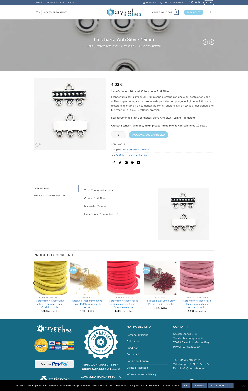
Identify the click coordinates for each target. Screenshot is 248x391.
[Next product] (205, 42)
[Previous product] (211, 42)
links (145, 155)
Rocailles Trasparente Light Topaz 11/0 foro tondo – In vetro (87, 304)
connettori (137, 155)
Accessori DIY (128, 46)
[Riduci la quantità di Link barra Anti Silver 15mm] (113, 134)
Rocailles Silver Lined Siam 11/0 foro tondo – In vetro (160, 302)
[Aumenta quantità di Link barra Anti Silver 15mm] (124, 134)
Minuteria (144, 149)
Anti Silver (121, 155)
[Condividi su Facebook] (114, 162)
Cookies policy (221, 385)
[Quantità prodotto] (118, 134)
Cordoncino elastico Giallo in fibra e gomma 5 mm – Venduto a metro (50, 304)
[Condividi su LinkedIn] (138, 162)
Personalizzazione (55, 2)
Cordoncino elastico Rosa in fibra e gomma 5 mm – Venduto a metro (197, 304)
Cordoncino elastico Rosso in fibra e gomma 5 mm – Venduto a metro (123, 304)
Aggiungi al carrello (148, 134)
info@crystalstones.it (194, 368)
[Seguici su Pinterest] (199, 2)
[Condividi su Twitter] (120, 162)
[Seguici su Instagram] (192, 2)
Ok (186, 385)
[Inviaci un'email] (196, 2)
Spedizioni (133, 348)
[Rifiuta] (243, 386)
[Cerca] (211, 12)
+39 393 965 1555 (197, 364)
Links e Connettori (150, 46)
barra (129, 155)
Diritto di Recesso (137, 368)
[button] (150, 2)
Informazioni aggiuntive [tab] (49, 195)
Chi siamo (38, 2)
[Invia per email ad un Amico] (126, 162)
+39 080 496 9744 (171, 2)
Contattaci (73, 2)
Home (90, 46)
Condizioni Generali (138, 361)
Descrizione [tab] (41, 188)
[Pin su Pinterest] (132, 162)
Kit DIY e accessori (107, 46)
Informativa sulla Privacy (141, 374)
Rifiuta (199, 385)
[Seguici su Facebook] (189, 2)
